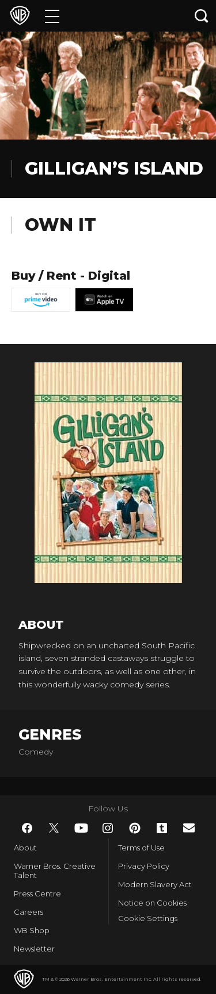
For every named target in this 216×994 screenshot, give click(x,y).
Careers (28, 911)
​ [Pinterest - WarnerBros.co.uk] (135, 828)
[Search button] (201, 16)
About (25, 847)
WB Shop (32, 930)
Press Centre (37, 893)
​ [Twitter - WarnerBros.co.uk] (54, 828)
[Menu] (52, 16)
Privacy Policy (143, 866)
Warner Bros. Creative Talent (55, 870)
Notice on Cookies (152, 902)
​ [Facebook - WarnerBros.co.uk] (27, 828)
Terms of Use (141, 847)
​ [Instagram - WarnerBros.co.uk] (108, 828)
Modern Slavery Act (155, 884)
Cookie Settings (147, 918)
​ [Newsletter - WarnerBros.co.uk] (189, 827)
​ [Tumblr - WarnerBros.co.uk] (162, 828)
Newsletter (34, 948)
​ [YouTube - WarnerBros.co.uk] (81, 828)
